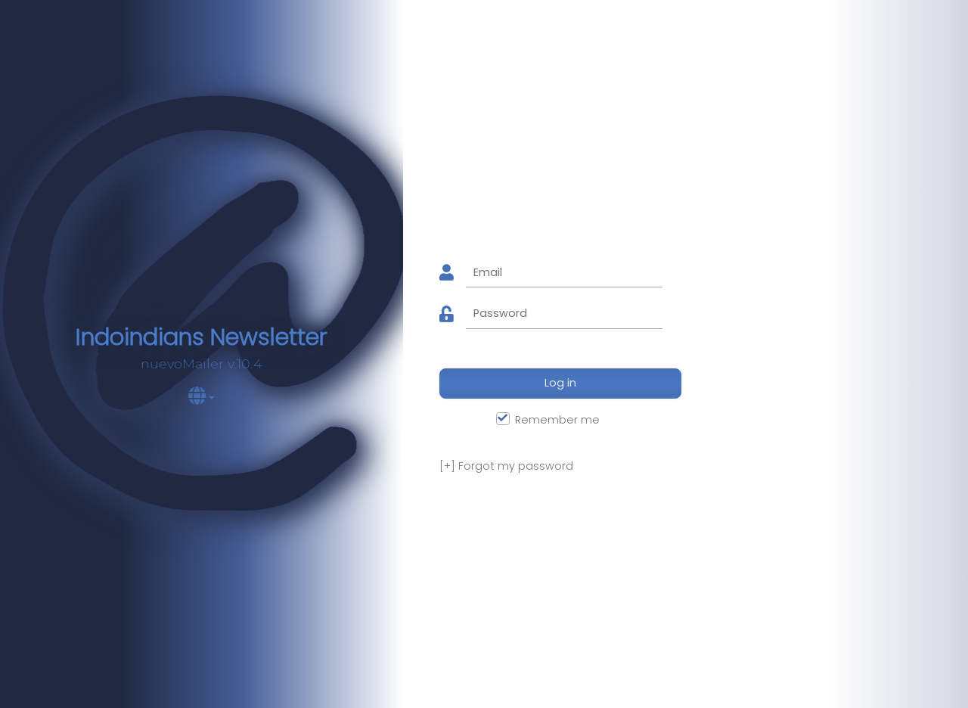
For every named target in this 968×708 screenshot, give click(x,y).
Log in (560, 382)
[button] (201, 398)
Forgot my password (506, 466)
